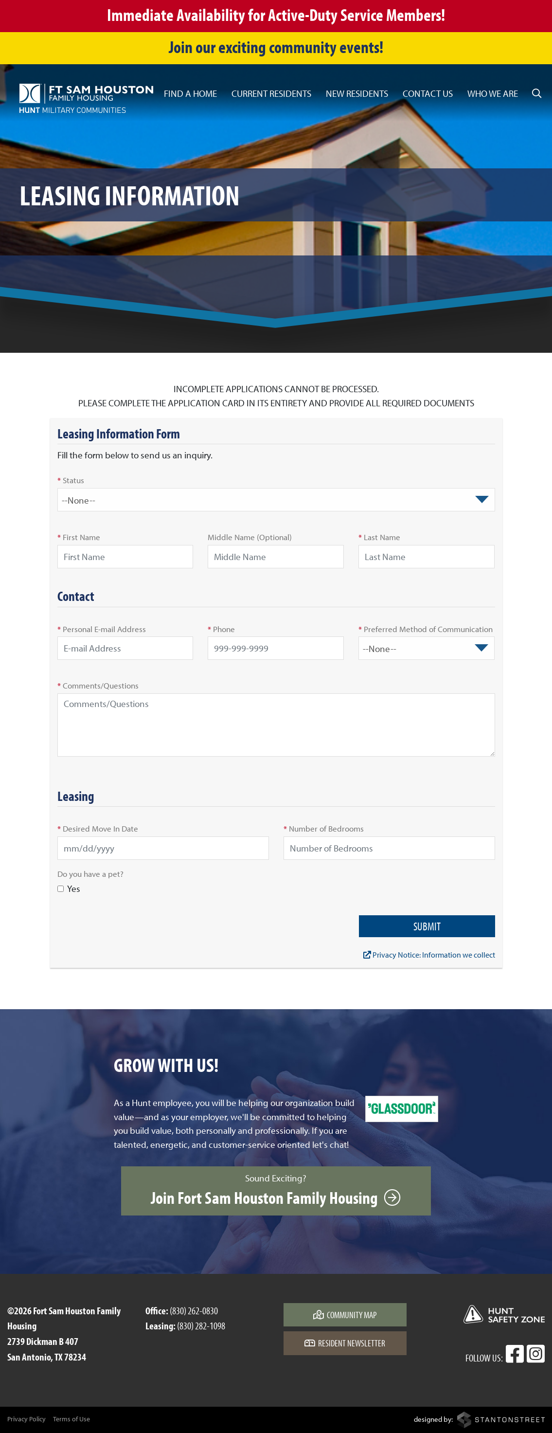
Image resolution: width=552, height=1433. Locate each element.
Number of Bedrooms (324, 828)
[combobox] (276, 499)
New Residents (357, 93)
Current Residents (271, 93)
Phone (221, 628)
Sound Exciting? (276, 1190)
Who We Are (492, 93)
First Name (78, 536)
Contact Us (428, 93)
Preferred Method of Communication (425, 628)
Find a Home (190, 93)
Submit (427, 926)
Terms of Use (71, 1419)
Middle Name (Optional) (250, 536)
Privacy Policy (26, 1419)
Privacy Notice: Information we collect (429, 955)
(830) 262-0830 (194, 1310)
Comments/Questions (98, 685)
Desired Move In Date (97, 828)
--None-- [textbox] (78, 500)
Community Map (345, 1315)
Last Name (379, 536)
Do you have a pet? (90, 873)
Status (70, 479)
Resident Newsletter (344, 1343)
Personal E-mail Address (101, 628)
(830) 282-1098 (201, 1325)
